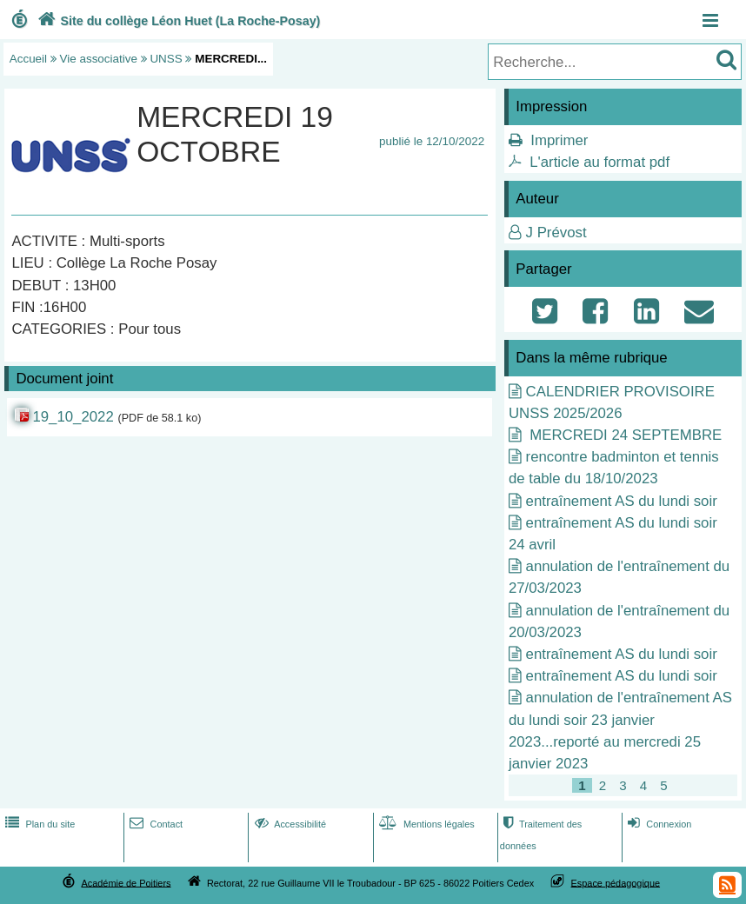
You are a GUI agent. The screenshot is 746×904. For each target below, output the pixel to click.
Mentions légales (425, 824)
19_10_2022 (72, 417)
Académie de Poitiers (125, 882)
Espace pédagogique (616, 882)
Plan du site (38, 824)
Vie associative (98, 58)
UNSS (166, 58)
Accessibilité (289, 824)
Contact (154, 824)
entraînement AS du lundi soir (621, 501)
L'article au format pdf (599, 162)
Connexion (657, 824)
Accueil (28, 58)
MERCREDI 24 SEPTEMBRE (624, 435)
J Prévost (556, 232)
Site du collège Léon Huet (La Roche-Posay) (177, 21)
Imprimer (559, 140)
